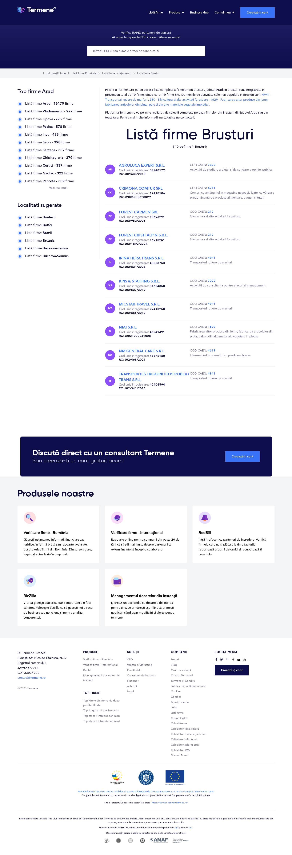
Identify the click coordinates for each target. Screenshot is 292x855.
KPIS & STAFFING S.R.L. (139, 281)
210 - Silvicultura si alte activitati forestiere (179, 100)
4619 (211, 350)
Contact (176, 697)
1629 (211, 327)
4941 (211, 258)
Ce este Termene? (182, 675)
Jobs (174, 707)
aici (176, 827)
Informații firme (56, 73)
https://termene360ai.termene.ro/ (170, 802)
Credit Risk (134, 670)
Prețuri (175, 659)
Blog (174, 665)
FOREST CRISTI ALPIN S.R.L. (143, 235)
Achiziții (132, 686)
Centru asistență (181, 670)
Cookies (176, 691)
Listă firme (156, 12)
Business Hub (199, 12)
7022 (211, 281)
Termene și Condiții (183, 681)
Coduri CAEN (179, 718)
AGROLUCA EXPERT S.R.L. (142, 165)
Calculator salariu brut (185, 745)
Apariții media (180, 702)
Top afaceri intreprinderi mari (101, 716)
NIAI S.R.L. (128, 327)
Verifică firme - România (98, 659)
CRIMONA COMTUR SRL (140, 188)
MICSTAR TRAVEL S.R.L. (139, 304)
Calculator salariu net (184, 739)
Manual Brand (179, 755)
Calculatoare (179, 723)
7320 (211, 165)
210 (211, 212)
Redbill (87, 670)
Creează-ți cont (257, 12)
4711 (211, 188)
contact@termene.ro (32, 678)
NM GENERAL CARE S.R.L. (142, 351)
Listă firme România (84, 73)
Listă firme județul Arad (116, 73)
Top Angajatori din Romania (101, 710)
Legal (130, 691)
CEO (130, 659)
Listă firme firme (49, 103)
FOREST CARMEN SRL (138, 212)
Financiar (132, 681)
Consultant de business (141, 675)
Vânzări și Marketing (139, 665)
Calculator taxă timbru (185, 729)
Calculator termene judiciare (188, 734)
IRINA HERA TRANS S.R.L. (141, 258)
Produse (176, 12)
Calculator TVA (180, 750)
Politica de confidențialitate (188, 686)
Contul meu (224, 12)
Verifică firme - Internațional (100, 665)
